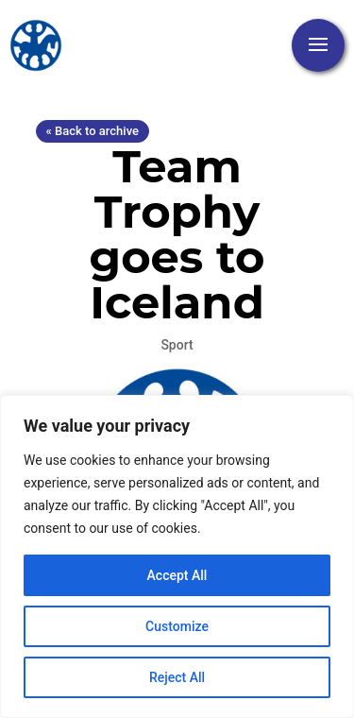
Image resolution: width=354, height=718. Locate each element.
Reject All (177, 677)
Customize (177, 626)
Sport (176, 344)
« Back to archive (92, 131)
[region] (177, 556)
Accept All (177, 575)
